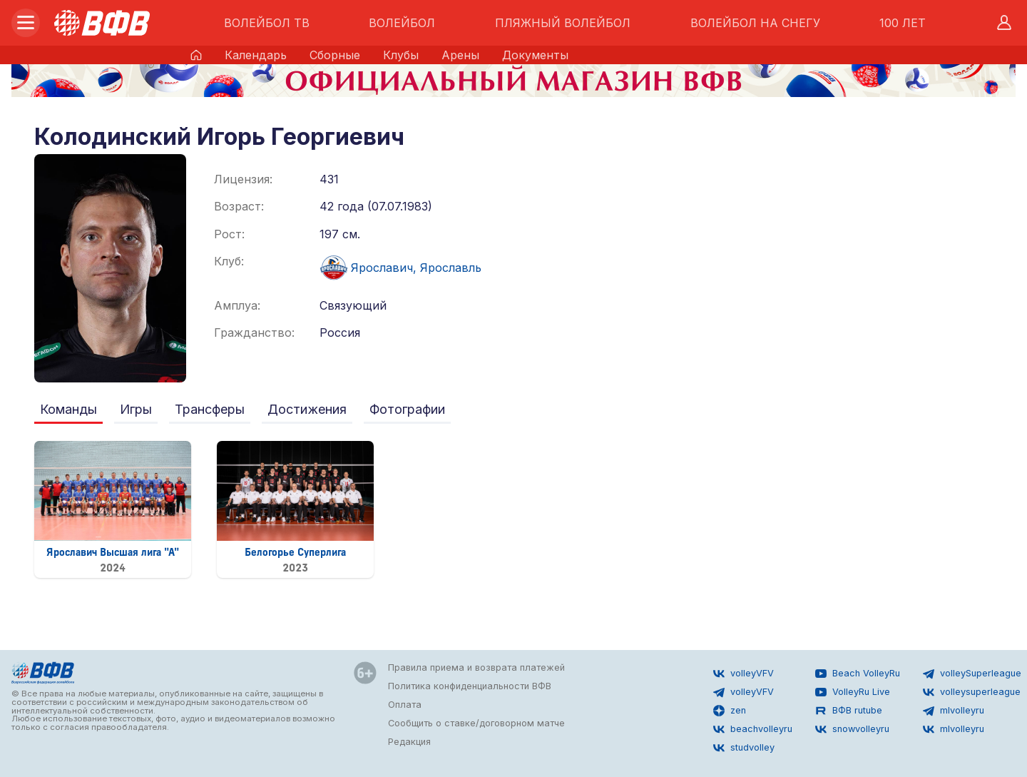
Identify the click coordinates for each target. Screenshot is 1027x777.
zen (729, 710)
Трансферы (210, 409)
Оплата (404, 704)
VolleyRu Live (852, 692)
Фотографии (407, 409)
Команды (68, 409)
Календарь (256, 55)
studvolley (744, 747)
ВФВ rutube (848, 710)
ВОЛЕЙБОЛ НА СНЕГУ (755, 22)
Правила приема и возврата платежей (476, 667)
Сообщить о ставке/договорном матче (476, 723)
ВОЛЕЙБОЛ (402, 22)
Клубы (401, 55)
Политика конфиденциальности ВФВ (469, 686)
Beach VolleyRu (857, 673)
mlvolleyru (953, 710)
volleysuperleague (972, 692)
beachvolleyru (752, 729)
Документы (535, 55)
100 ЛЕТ (902, 22)
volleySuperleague (972, 673)
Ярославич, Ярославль (400, 267)
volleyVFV (743, 673)
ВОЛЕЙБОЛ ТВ (267, 22)
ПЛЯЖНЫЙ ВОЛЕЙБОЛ (562, 22)
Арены (460, 55)
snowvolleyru (852, 729)
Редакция (409, 741)
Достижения (307, 409)
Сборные (335, 55)
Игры (136, 409)
